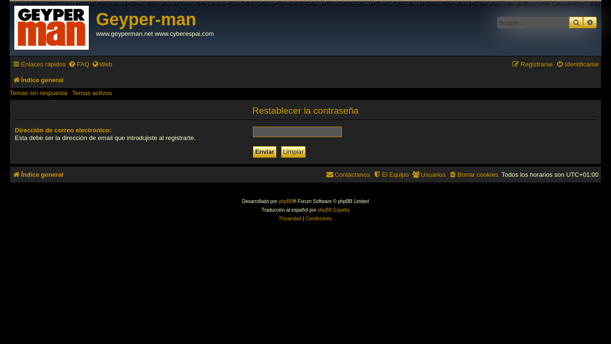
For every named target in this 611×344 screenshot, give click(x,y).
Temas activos (92, 93)
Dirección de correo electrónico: (63, 130)
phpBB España (333, 210)
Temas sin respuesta (38, 93)
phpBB (286, 201)
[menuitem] (78, 64)
